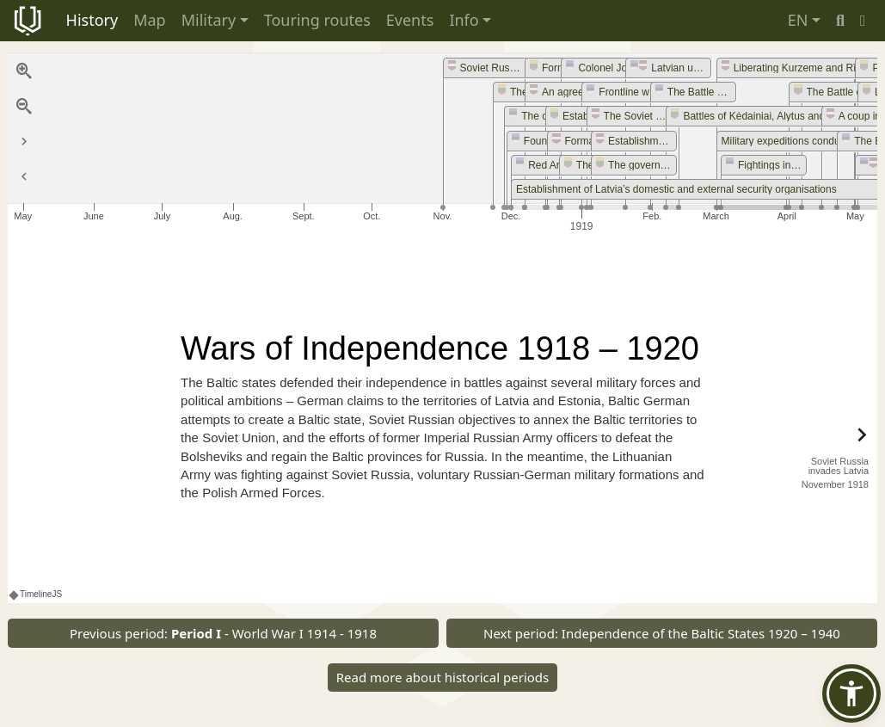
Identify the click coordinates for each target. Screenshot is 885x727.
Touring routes (317, 19)
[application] (442, 144)
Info (463, 19)
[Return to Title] (24, 177)
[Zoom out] (24, 107)
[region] (442, 327)
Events (410, 19)
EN (798, 19)
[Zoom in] (24, 71)
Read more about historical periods (443, 677)
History (92, 19)
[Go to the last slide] (24, 142)
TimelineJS (36, 594)
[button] (863, 20)
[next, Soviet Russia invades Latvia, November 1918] (826, 455)
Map (149, 19)
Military (208, 19)
